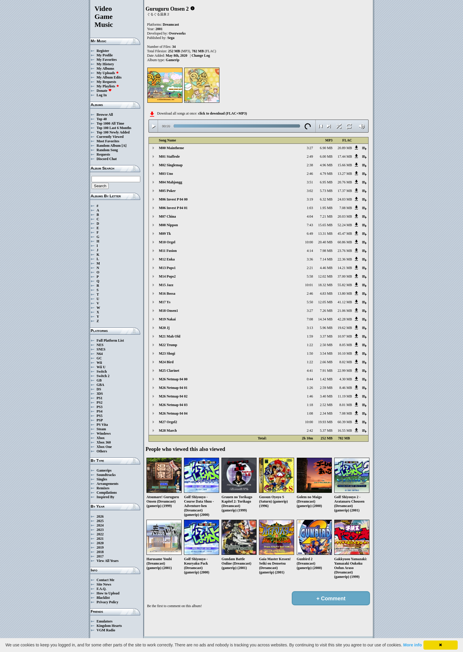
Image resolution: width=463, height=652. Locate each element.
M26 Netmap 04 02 (173, 396)
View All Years (107, 561)
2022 (100, 534)
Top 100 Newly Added (113, 132)
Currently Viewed (110, 137)
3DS (100, 394)
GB (99, 380)
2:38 (310, 165)
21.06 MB (345, 311)
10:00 (309, 242)
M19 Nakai (167, 319)
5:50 (310, 302)
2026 (100, 516)
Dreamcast (171, 24)
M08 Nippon (168, 225)
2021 (100, 539)
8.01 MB (345, 405)
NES (100, 345)
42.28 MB (345, 319)
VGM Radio (106, 630)
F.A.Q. (101, 589)
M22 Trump (168, 345)
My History (105, 64)
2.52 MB (326, 405)
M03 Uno (166, 174)
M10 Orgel (167, 242)
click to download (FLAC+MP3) (222, 113)
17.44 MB (345, 156)
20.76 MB (345, 182)
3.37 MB (326, 336)
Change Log (201, 55)
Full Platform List (110, 340)
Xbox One (104, 447)
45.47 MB (345, 234)
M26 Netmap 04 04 (173, 413)
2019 (100, 547)
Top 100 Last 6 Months (114, 128)
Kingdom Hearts (109, 626)
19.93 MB (325, 422)
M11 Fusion (168, 251)
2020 (100, 543)
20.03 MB (345, 216)
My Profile (105, 55)
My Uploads (108, 73)
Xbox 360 (104, 442)
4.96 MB (326, 165)
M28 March (168, 430)
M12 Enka (167, 259)
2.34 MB (326, 413)
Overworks (177, 33)
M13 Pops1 (167, 268)
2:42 (310, 430)
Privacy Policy (107, 602)
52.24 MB (345, 225)
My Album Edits (109, 77)
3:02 (310, 191)
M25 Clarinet (169, 371)
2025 (100, 521)
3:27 (310, 148)
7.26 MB (326, 311)
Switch (102, 371)
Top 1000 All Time (110, 123)
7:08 (310, 319)
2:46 (310, 174)
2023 (100, 530)
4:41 (310, 371)
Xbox (101, 438)
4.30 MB (345, 379)
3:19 (310, 199)
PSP (100, 420)
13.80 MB (345, 293)
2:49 (310, 156)
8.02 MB (345, 362)
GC (99, 358)
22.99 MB (345, 371)
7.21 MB (326, 216)
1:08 (310, 413)
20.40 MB (325, 242)
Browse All (105, 115)
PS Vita (102, 425)
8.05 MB (345, 345)
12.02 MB (325, 276)
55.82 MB (345, 285)
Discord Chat (107, 159)
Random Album (109, 146)
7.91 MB (326, 371)
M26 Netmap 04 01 (173, 388)
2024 (100, 525)
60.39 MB (345, 422)
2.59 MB (326, 388)
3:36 (310, 259)
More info (412, 645)
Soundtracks (106, 475)
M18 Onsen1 (168, 311)
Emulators (105, 621)
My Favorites (107, 60)
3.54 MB (326, 353)
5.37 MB (326, 430)
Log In (102, 95)
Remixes (103, 488)
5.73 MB (326, 191)
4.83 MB (326, 293)
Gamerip (172, 60)
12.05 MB (325, 302)
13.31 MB (325, 234)
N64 (100, 354)
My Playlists (108, 86)
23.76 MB (345, 251)
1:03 (310, 208)
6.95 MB (326, 182)
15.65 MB (325, 225)
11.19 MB (345, 396)
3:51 (310, 182)
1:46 (310, 396)
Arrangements (107, 484)
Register (103, 51)
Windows (104, 433)
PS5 (99, 416)
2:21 (310, 268)
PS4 (99, 411)
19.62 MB (345, 328)
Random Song (107, 150)
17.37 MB (345, 191)
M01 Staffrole (169, 156)
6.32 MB (326, 199)
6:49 (310, 234)
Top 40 (102, 119)
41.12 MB (345, 302)
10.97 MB (345, 336)
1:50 (310, 353)
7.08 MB (345, 208)
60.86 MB (345, 242)
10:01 (309, 285)
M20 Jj (164, 328)
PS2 (99, 402)
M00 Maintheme (171, 148)
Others (102, 451)
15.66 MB (345, 165)
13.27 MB (345, 174)
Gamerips (104, 470)
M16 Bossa (167, 293)
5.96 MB (326, 328)
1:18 (310, 405)
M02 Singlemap (170, 165)
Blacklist (103, 598)
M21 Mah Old (169, 336)
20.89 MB (345, 148)
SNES (101, 349)
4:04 (310, 216)
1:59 (310, 336)
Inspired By (105, 497)
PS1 (99, 398)
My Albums (105, 68)
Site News (104, 584)
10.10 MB (345, 353)
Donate (104, 91)
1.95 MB (326, 208)
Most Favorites (108, 141)
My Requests (106, 82)
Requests (103, 154)
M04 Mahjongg (170, 182)
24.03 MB (345, 199)
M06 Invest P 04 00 (173, 199)
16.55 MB (345, 430)
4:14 (310, 251)
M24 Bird (166, 362)
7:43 (310, 225)
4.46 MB (326, 268)
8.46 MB (345, 388)
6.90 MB (326, 148)
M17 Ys (164, 302)
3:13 (310, 328)
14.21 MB (345, 268)
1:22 (310, 345)
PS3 (99, 407)
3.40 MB (326, 396)
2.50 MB (326, 345)
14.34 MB (325, 319)
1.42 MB (326, 379)
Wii (99, 363)
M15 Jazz (166, 285)
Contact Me (105, 580)
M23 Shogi (167, 353)
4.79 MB (326, 174)
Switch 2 (103, 376)
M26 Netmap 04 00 (173, 379)
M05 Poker (167, 191)
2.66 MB (326, 362)
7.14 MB (326, 259)
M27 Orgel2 (168, 422)
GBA (100, 385)
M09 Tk (165, 234)
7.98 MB (326, 251)
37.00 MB (345, 276)
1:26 (310, 388)
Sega (171, 38)
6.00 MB (326, 156)
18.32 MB (325, 285)
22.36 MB (345, 259)
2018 (100, 552)
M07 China (167, 216)
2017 (100, 556)
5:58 (310, 276)
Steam (101, 429)
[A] (124, 146)
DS (99, 389)
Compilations (107, 492)
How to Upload (108, 593)
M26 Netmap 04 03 (173, 405)
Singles (102, 479)
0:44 (310, 379)
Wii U (101, 367)
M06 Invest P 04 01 (173, 208)
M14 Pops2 (167, 276)
